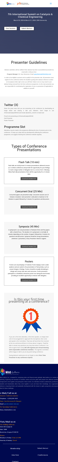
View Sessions (10, 28)
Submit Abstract (26, 28)
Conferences (43, 455)
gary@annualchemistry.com (42, 74)
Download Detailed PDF (29, 178)
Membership (15, 448)
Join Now (15, 455)
